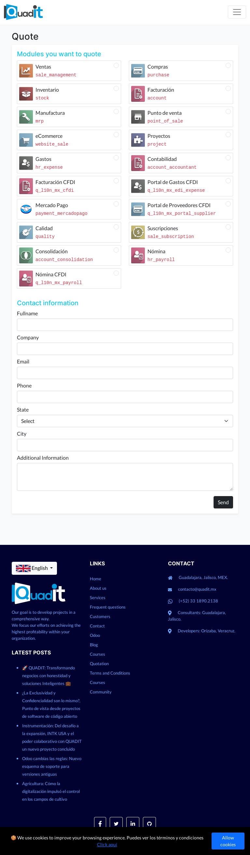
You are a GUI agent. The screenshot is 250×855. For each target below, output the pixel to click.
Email (23, 361)
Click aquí (107, 844)
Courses (97, 654)
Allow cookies (228, 841)
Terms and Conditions (110, 673)
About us (98, 588)
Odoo (95, 635)
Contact (97, 625)
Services (97, 597)
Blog (94, 644)
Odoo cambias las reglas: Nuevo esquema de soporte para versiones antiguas (51, 766)
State (23, 409)
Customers (100, 616)
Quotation (99, 663)
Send (223, 502)
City (21, 433)
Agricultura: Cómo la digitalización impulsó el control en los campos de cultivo (51, 791)
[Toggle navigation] (237, 12)
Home (95, 578)
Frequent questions (108, 607)
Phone (24, 385)
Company (28, 337)
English (32, 568)
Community (101, 691)
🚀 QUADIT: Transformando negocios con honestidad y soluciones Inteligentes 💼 (48, 675)
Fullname (27, 313)
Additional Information (43, 457)
